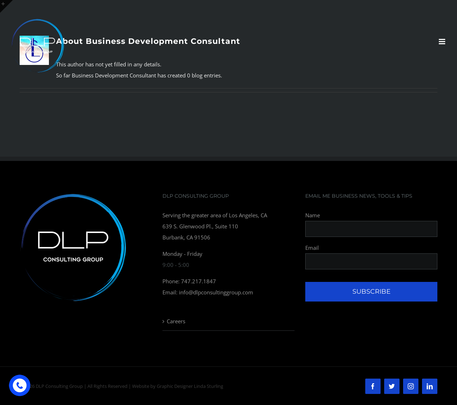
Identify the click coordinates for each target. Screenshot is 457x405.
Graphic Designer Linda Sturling (190, 386)
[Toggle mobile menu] (442, 41)
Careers (176, 321)
